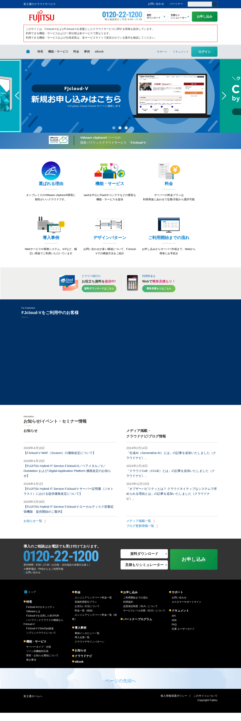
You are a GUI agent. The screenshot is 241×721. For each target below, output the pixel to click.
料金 (76, 51)
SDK (174, 628)
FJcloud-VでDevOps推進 (40, 636)
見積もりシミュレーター (144, 573)
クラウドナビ (83, 664)
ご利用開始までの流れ (135, 605)
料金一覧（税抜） (85, 618)
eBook (99, 51)
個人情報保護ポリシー (174, 704)
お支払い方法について (87, 614)
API (174, 624)
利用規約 (128, 610)
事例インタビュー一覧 (87, 641)
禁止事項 (31, 668)
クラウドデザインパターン (89, 649)
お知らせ (80, 658)
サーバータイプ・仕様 (38, 655)
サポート (177, 600)
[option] (121, 95)
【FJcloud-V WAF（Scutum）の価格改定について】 (60, 461)
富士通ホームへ (33, 704)
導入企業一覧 (82, 645)
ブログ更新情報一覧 (140, 534)
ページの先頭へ (120, 689)
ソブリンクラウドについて (41, 641)
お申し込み (130, 600)
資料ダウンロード (144, 562)
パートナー (176, 3)
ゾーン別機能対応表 (37, 659)
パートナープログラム (137, 627)
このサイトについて (205, 704)
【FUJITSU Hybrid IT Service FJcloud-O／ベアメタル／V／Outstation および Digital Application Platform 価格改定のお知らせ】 (67, 479)
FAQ (174, 632)
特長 (40, 51)
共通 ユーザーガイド (183, 637)
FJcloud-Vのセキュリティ (40, 615)
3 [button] (126, 127)
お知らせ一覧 (33, 529)
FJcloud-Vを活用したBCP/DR (42, 624)
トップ (32, 600)
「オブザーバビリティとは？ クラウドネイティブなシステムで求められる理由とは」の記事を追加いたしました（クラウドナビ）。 (171, 502)
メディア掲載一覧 (138, 529)
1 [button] (113, 127)
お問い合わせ (156, 3)
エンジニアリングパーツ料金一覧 (93, 605)
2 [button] (120, 127)
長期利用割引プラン (86, 610)
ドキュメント (180, 618)
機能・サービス (58, 51)
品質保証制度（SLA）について (140, 614)
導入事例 (80, 636)
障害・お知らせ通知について (42, 663)
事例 (87, 51)
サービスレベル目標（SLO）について (144, 618)
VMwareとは (33, 619)
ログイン (204, 51)
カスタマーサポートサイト (186, 610)
